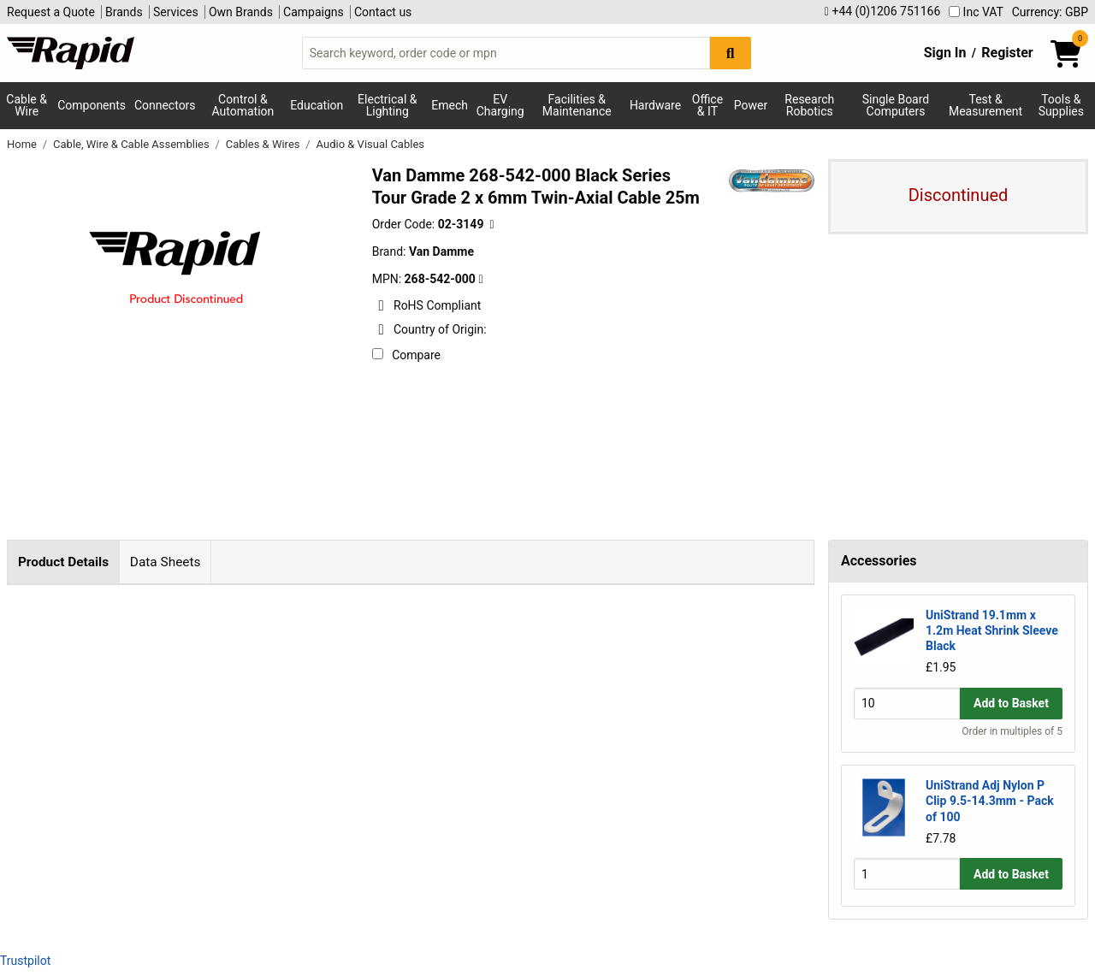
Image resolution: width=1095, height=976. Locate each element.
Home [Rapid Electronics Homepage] (23, 144)
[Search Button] (730, 52)
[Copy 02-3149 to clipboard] (492, 224)
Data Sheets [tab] (165, 562)
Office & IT (707, 105)
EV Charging (500, 105)
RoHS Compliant (427, 305)
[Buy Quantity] (907, 703)
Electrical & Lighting (387, 105)
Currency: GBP (1050, 12)
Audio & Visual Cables (370, 144)
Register (1007, 52)
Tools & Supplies (1061, 105)
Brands (124, 12)
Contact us (382, 12)
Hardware (655, 105)
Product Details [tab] (63, 562)
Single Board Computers (895, 105)
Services (175, 12)
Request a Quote (51, 12)
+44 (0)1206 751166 (882, 11)
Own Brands (241, 12)
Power (750, 105)
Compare (406, 355)
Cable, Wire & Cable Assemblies (132, 144)
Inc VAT (976, 12)
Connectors (165, 105)
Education (316, 105)
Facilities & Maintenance (577, 105)
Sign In (945, 52)
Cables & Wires (264, 144)
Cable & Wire (26, 105)
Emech (449, 105)
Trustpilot (25, 960)
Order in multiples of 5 (1012, 731)
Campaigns (313, 12)
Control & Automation (243, 105)
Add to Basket (1011, 703)
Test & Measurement (985, 105)
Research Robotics (809, 105)
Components (91, 105)
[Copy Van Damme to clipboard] (480, 279)
